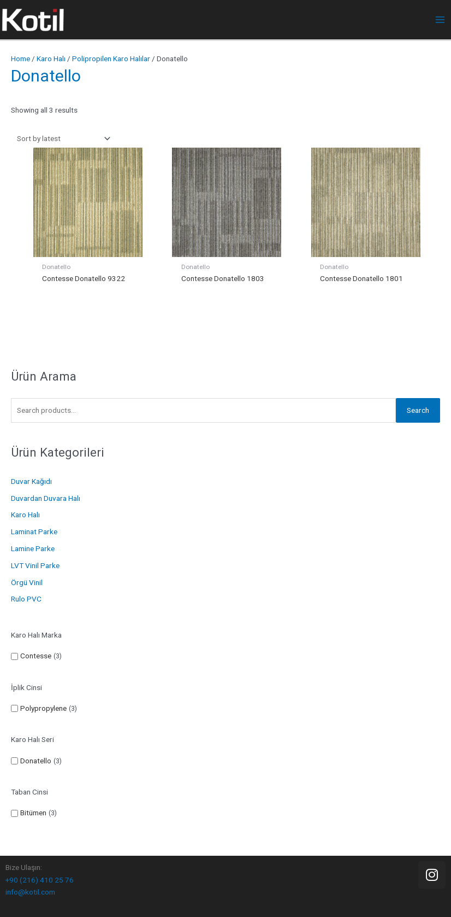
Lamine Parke (33, 548)
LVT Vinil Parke (35, 565)
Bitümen (33, 812)
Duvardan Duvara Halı (45, 498)
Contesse (35, 655)
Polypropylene (43, 708)
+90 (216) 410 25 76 (39, 879)
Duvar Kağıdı (31, 481)
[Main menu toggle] (440, 20)
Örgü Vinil (27, 582)
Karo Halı (25, 514)
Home (20, 58)
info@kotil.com (30, 891)
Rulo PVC (26, 598)
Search (418, 410)
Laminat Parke (34, 531)
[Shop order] (61, 139)
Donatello (35, 760)
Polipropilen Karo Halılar (111, 58)
